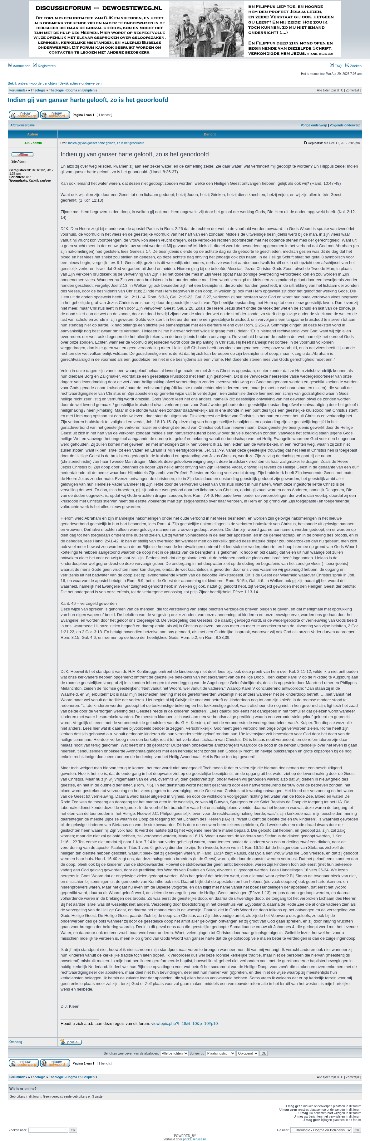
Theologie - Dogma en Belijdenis (73, 90)
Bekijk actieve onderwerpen (81, 83)
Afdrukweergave (22, 125)
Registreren (44, 66)
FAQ (336, 66)
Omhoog (15, 1042)
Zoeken (353, 66)
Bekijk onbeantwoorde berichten (32, 83)
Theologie (38, 90)
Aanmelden (19, 66)
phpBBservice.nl (194, 1139)
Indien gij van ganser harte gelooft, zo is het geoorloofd (88, 99)
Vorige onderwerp (314, 125)
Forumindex (18, 90)
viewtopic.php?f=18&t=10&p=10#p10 (184, 1023)
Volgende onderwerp (345, 125)
